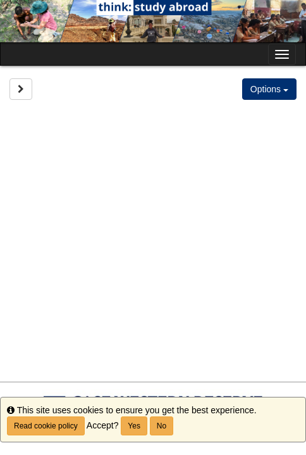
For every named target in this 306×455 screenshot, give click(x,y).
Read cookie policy (46, 426)
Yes (134, 426)
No (161, 426)
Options (269, 89)
